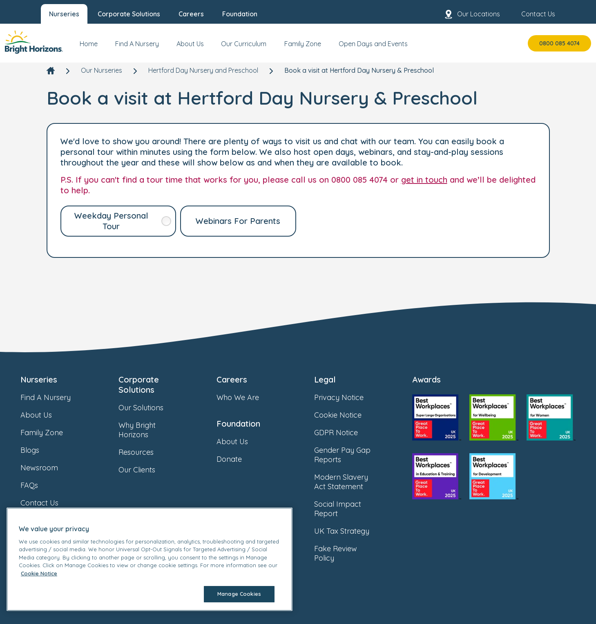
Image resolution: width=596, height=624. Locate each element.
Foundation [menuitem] (239, 14)
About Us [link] (44, 415)
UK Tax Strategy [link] (350, 531)
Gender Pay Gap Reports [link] (353, 454)
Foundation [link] (238, 423)
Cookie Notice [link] (346, 415)
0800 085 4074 (559, 43)
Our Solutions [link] (149, 407)
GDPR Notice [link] (344, 432)
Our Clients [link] (145, 469)
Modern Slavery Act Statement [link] (353, 481)
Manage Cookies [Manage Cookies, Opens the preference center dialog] (239, 593)
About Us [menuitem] (190, 44)
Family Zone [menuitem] (302, 44)
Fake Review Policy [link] (353, 553)
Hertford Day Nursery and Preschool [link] (203, 70)
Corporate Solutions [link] (138, 384)
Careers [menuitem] (191, 14)
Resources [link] (144, 452)
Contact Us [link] (47, 503)
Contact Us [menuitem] (531, 14)
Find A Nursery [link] (53, 397)
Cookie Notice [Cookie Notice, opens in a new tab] (39, 573)
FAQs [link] (37, 485)
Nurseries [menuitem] (64, 14)
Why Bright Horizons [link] (157, 429)
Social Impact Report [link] (353, 508)
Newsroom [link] (47, 467)
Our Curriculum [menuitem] (243, 44)
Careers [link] (232, 379)
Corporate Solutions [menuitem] (129, 14)
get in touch (424, 179)
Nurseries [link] (38, 379)
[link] (34, 43)
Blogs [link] (38, 450)
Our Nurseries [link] (101, 70)
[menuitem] (88, 47)
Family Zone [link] (49, 432)
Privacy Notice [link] (347, 397)
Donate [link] (237, 459)
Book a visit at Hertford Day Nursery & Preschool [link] (359, 70)
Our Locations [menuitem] (472, 14)
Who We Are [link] (246, 397)
